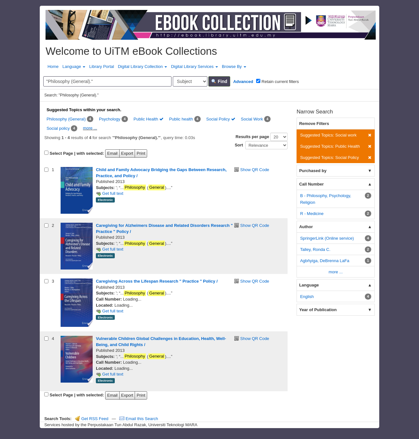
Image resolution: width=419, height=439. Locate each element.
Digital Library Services (194, 66)
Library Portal (101, 66)
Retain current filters (277, 81)
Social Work (252, 119)
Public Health (148, 119)
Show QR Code (254, 169)
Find (219, 81)
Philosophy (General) (66, 119)
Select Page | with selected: (77, 153)
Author (306, 226)
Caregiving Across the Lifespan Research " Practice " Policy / (157, 281)
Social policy (58, 128)
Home (53, 66)
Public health (181, 119)
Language (74, 66)
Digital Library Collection (142, 66)
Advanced (243, 81)
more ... (90, 128)
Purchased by (312, 170)
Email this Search (138, 418)
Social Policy (220, 119)
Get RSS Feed (91, 418)
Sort (239, 145)
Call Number (311, 184)
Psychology (109, 119)
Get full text (109, 193)
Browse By (234, 66)
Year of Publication (318, 309)
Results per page (252, 136)
